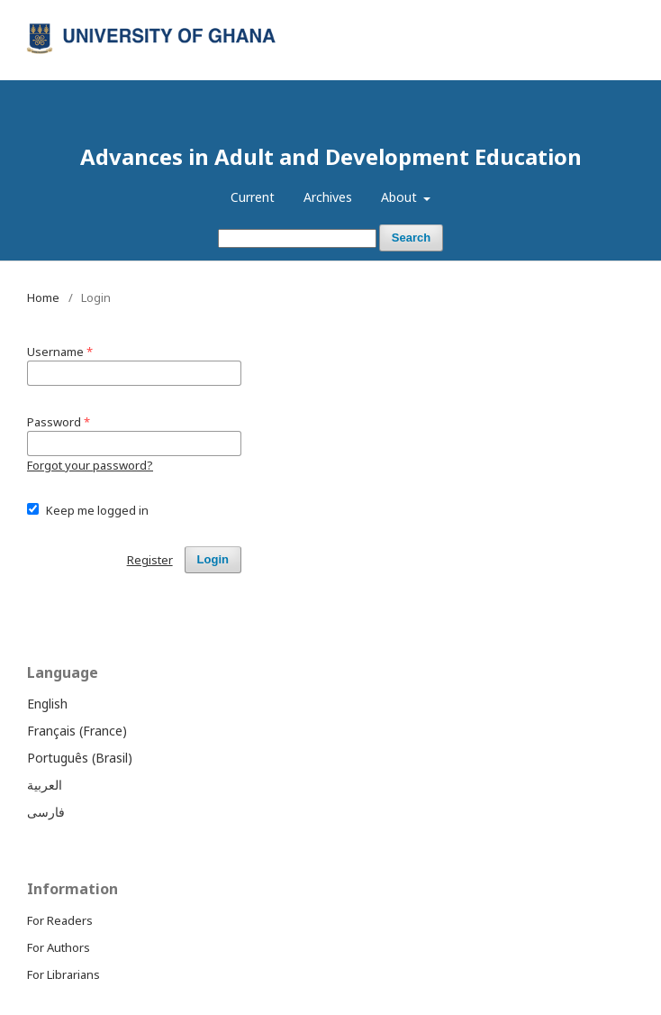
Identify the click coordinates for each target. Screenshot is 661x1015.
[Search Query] (297, 238)
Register (561, 13)
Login (619, 13)
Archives (327, 197)
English (47, 703)
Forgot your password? (90, 465)
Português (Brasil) (79, 757)
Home (43, 297)
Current (253, 197)
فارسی (46, 811)
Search (411, 237)
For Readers (60, 920)
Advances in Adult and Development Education (331, 156)
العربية (44, 784)
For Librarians (63, 974)
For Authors (58, 947)
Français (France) (77, 730)
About (401, 197)
